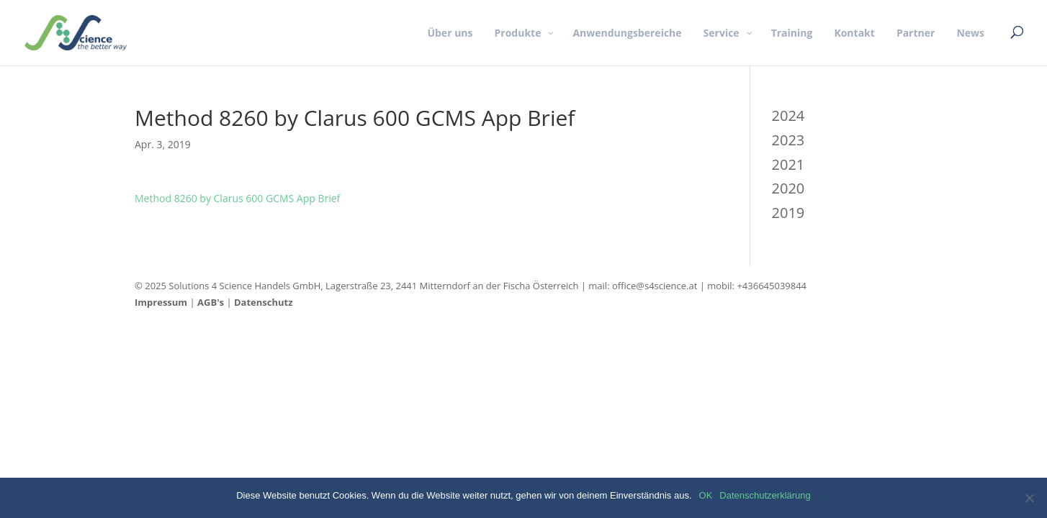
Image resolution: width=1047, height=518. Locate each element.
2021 (788, 164)
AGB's (210, 302)
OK (706, 495)
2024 (788, 115)
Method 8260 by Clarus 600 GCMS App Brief (237, 198)
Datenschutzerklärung (764, 495)
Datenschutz (263, 302)
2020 (788, 188)
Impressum (161, 302)
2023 (788, 140)
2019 (788, 212)
